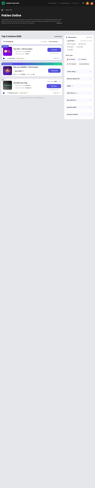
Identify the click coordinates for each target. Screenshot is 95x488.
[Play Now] (54, 50)
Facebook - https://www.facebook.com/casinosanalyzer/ (3, 433)
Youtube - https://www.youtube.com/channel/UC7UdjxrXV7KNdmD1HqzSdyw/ (7, 433)
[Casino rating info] (25, 58)
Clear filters (89, 37)
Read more (59, 23)
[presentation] (47, 406)
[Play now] (54, 71)
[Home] (2, 10)
